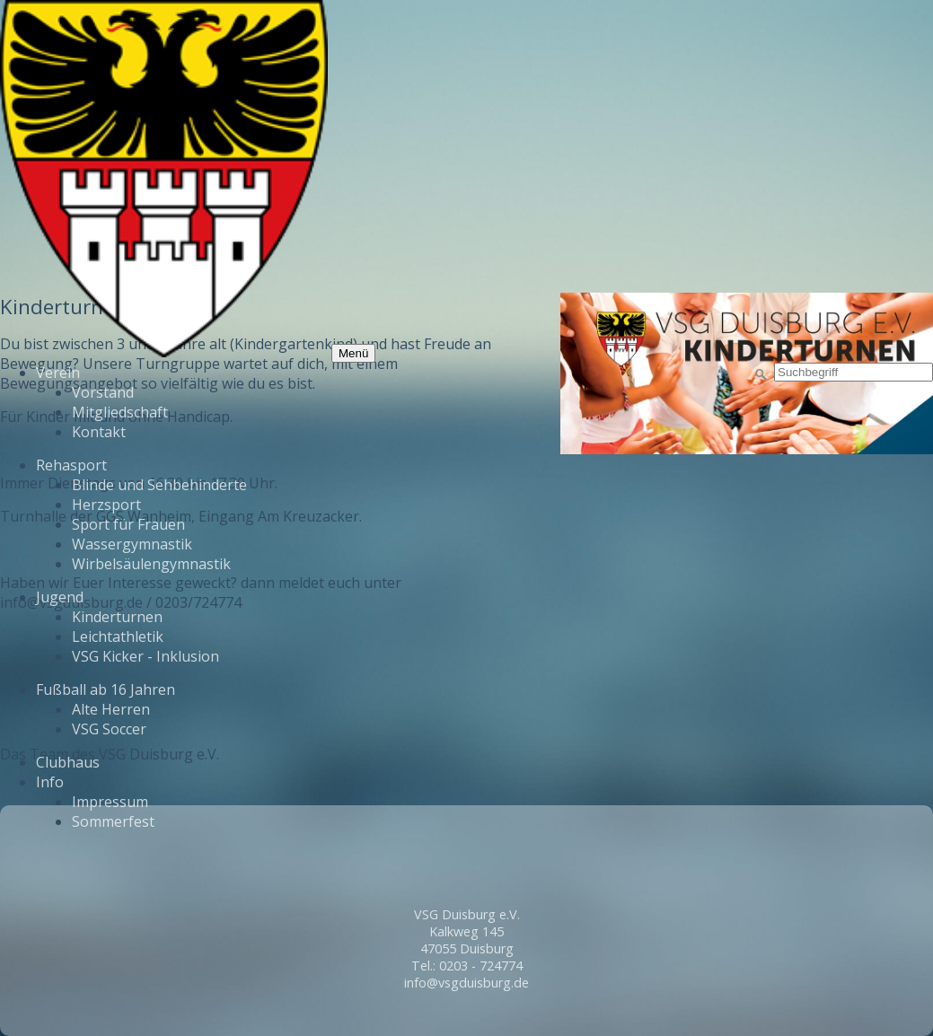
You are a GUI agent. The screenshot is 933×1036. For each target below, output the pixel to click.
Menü (353, 353)
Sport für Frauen (128, 524)
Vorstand (103, 392)
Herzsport (106, 504)
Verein (58, 372)
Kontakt (99, 432)
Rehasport (71, 465)
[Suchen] (761, 375)
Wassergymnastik (132, 544)
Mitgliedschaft (120, 412)
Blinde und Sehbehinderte (159, 485)
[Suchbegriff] (853, 372)
